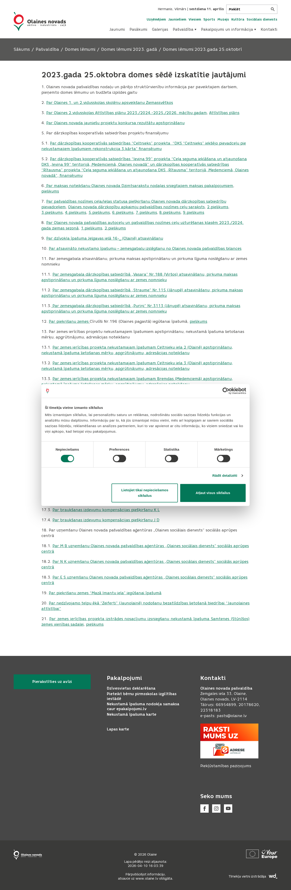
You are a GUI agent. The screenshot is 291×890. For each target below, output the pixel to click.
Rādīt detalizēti (224, 475)
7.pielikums (146, 212)
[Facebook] (204, 808)
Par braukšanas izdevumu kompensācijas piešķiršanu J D (106, 520)
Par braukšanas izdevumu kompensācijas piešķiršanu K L (106, 510)
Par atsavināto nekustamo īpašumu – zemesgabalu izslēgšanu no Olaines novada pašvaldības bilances (145, 248)
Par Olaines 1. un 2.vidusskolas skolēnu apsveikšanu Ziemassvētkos (109, 102)
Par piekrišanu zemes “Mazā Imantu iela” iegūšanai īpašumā (105, 593)
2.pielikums (217, 207)
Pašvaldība (184, 29)
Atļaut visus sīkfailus (213, 493)
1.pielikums (91, 228)
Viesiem (195, 19)
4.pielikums (75, 212)
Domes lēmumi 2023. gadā (129, 49)
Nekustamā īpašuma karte (131, 714)
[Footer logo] (28, 855)
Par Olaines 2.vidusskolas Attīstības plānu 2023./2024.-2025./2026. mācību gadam (126, 113)
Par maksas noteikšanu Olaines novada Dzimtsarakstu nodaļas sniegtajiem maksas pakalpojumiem (139, 186)
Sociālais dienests (262, 19)
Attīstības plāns (224, 113)
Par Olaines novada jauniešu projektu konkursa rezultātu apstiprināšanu (115, 123)
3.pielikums (52, 212)
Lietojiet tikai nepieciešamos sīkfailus (144, 493)
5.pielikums (99, 212)
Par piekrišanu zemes (69, 321)
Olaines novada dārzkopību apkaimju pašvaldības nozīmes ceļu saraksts (136, 207)
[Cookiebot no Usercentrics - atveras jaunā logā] (226, 390)
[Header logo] (40, 21)
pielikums (50, 191)
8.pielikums (170, 212)
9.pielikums (193, 212)
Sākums (22, 49)
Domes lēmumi (80, 49)
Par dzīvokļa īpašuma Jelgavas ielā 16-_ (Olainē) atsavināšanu (104, 238)
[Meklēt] (251, 9)
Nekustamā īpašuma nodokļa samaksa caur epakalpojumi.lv (143, 706)
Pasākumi (138, 29)
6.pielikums (122, 212)
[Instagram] (216, 808)
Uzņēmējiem (156, 19)
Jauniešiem (177, 19)
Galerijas (160, 29)
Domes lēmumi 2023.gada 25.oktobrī (202, 49)
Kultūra (237, 19)
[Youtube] (228, 808)
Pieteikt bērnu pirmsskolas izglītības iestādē (141, 696)
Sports (209, 19)
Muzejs (223, 19)
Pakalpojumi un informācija (228, 29)
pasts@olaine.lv (232, 716)
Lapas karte (118, 729)
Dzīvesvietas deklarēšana (131, 688)
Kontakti (269, 29)
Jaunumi (117, 29)
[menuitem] (117, 29)
